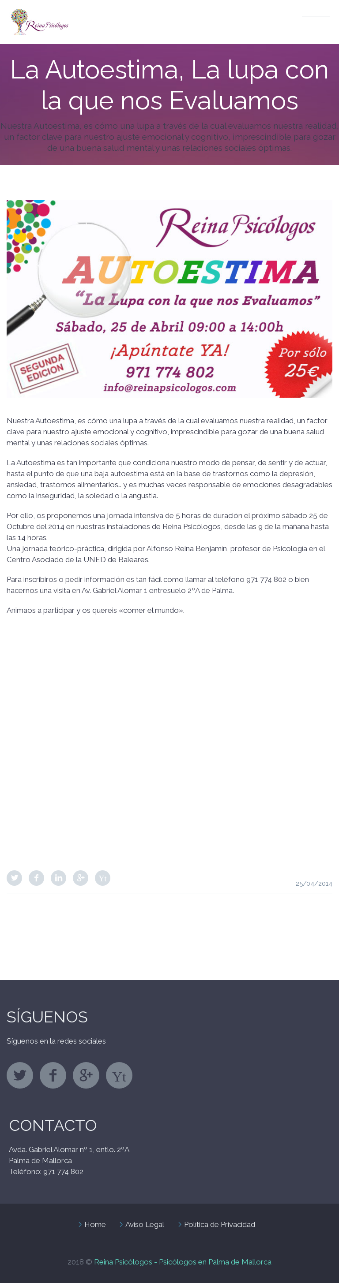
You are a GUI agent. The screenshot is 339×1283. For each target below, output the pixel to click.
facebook (53, 1075)
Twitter (14, 878)
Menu (316, 22)
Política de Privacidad (219, 1224)
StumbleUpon (102, 878)
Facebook (36, 878)
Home (95, 1224)
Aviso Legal (144, 1224)
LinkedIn (58, 878)
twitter (20, 1075)
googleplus (86, 1075)
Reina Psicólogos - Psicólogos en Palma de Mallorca (182, 1261)
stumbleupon (119, 1075)
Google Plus (80, 878)
